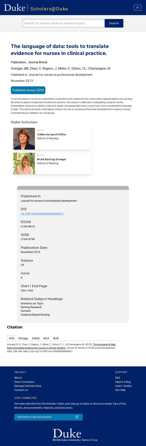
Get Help (120, 390)
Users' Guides (123, 385)
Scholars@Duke (49, 9)
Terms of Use (89, 440)
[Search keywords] (64, 23)
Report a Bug (123, 381)
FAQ (117, 377)
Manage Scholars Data (27, 385)
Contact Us (21, 390)
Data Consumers (24, 381)
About (18, 377)
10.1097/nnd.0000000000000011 (42, 213)
